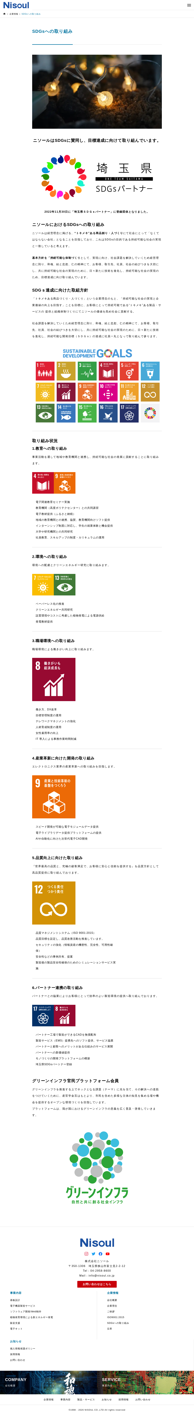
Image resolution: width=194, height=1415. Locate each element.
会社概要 (112, 1300)
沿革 (109, 1328)
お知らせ (16, 1341)
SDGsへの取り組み (118, 1323)
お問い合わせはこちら (97, 1284)
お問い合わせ (17, 1360)
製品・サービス (86, 1399)
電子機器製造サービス (22, 1305)
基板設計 (15, 1300)
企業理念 (112, 1305)
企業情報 (113, 1293)
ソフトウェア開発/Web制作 (25, 1311)
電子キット (16, 1328)
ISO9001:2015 (115, 1317)
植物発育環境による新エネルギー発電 (31, 1317)
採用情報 (15, 1354)
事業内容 (16, 1293)
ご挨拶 (111, 1311)
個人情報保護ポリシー (22, 1348)
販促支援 (15, 1323)
